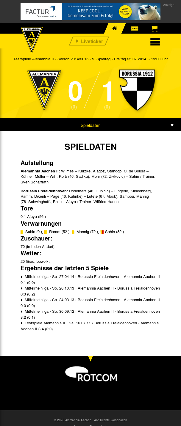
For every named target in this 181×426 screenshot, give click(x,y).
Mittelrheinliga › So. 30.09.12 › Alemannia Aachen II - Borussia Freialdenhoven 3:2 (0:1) (90, 314)
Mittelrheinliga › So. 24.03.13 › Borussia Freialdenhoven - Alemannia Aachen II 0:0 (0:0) (90, 302)
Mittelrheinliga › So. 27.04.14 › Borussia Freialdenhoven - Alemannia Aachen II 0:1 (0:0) (90, 279)
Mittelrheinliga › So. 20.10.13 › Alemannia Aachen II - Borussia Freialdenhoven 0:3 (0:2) (90, 291)
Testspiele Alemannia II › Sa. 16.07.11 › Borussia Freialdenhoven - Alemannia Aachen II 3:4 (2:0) (90, 325)
